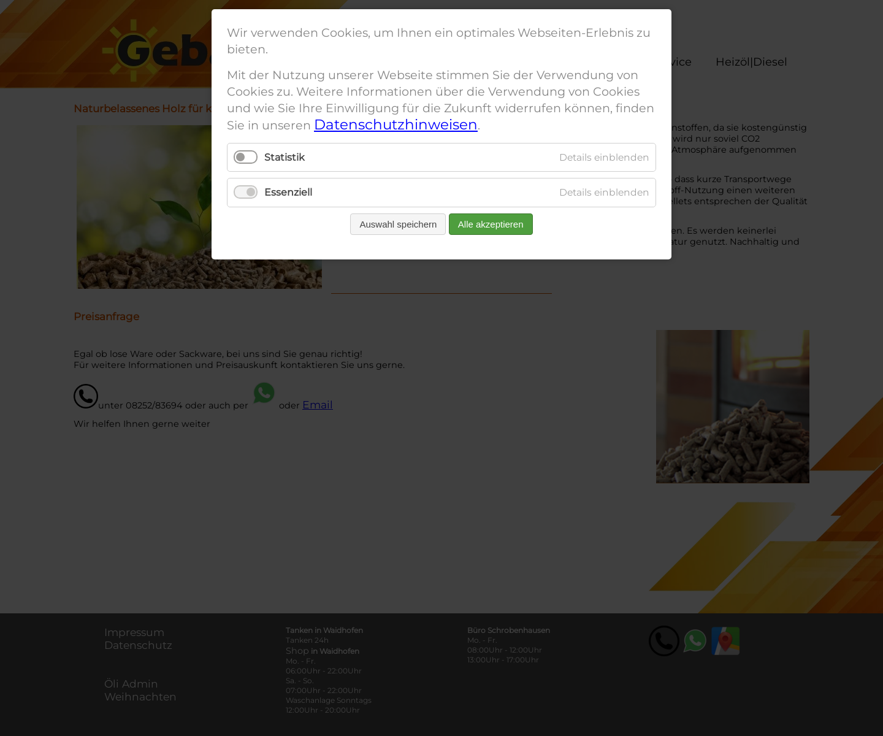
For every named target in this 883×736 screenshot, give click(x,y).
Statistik (284, 157)
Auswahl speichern (398, 224)
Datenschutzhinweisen (396, 124)
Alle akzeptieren (491, 224)
